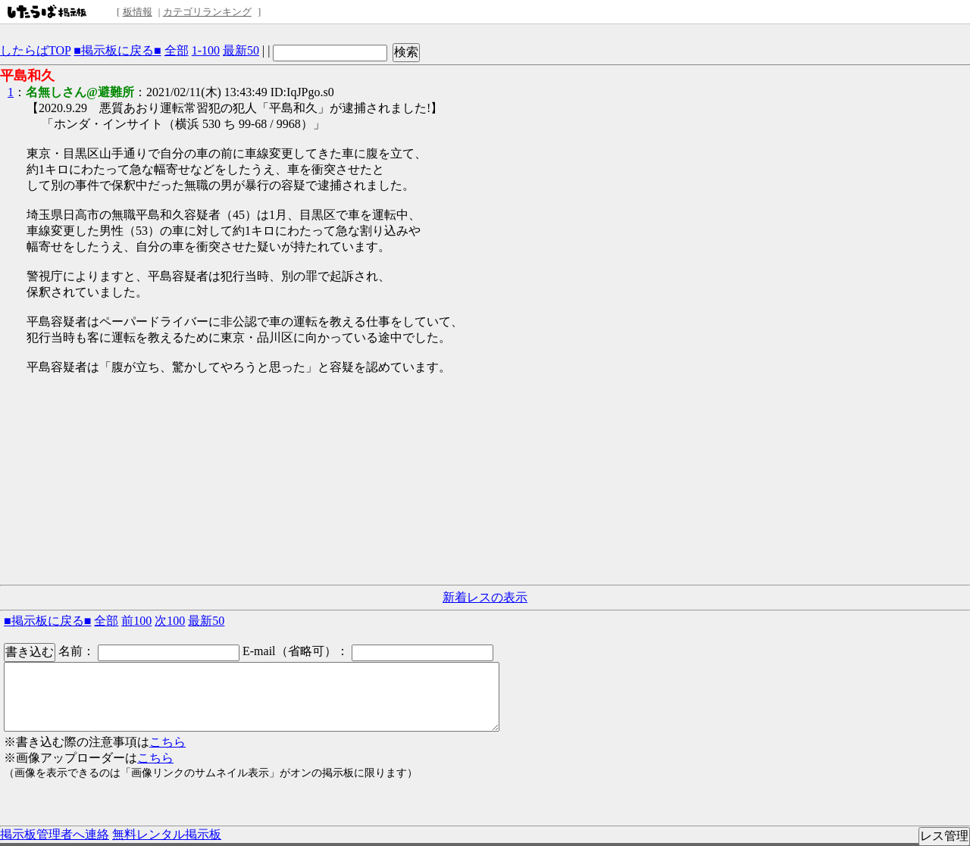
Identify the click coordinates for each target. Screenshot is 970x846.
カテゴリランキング (207, 11)
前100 (136, 620)
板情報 (137, 11)
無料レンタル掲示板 (166, 834)
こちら (167, 741)
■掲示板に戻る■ (117, 50)
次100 (170, 620)
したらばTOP (35, 50)
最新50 (241, 50)
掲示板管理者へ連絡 (54, 834)
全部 (176, 50)
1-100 (206, 50)
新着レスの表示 (485, 597)
